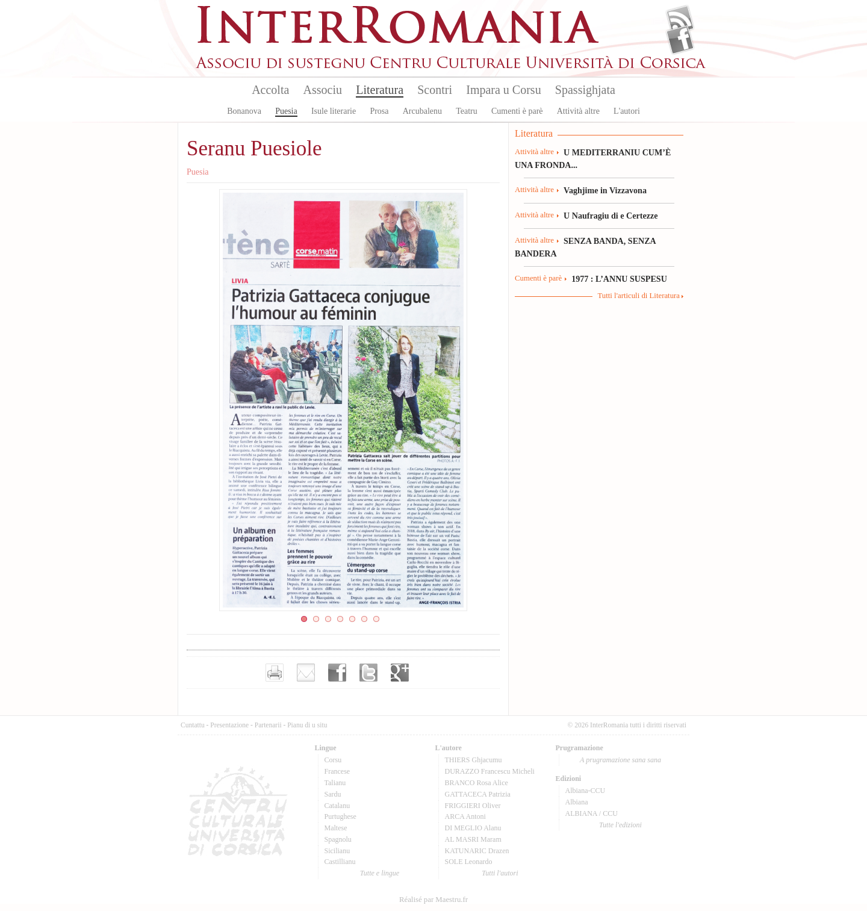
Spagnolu (338, 839)
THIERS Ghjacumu (473, 760)
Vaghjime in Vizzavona (605, 190)
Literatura (379, 89)
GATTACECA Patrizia (478, 794)
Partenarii (268, 725)
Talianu (335, 783)
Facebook (680, 39)
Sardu (333, 794)
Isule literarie (333, 111)
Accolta (270, 89)
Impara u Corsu (503, 89)
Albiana (576, 802)
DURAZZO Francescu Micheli (490, 771)
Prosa (379, 111)
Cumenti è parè (517, 111)
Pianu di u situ (307, 725)
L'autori (627, 111)
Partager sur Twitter (368, 672)
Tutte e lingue (379, 873)
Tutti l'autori (500, 873)
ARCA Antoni (465, 816)
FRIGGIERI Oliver (473, 805)
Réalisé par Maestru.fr (433, 899)
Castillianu (340, 861)
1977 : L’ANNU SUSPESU (619, 279)
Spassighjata (585, 89)
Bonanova (244, 111)
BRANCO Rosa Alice (476, 783)
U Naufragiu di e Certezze (610, 215)
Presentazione (229, 725)
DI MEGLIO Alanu (473, 828)
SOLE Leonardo (469, 861)
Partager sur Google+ (399, 672)
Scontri (434, 89)
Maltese (336, 828)
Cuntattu (193, 725)
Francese (337, 771)
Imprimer (274, 672)
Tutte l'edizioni (620, 825)
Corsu (333, 760)
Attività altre (578, 111)
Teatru (466, 111)
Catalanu (337, 805)
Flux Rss (680, 20)
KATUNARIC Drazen (477, 851)
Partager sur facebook (337, 672)
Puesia (286, 111)
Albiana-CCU (585, 790)
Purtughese (340, 816)
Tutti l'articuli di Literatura (638, 295)
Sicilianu (337, 851)
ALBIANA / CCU (591, 813)
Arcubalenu (422, 111)
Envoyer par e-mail (305, 672)
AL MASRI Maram (473, 839)
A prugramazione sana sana (620, 760)
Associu (322, 89)
